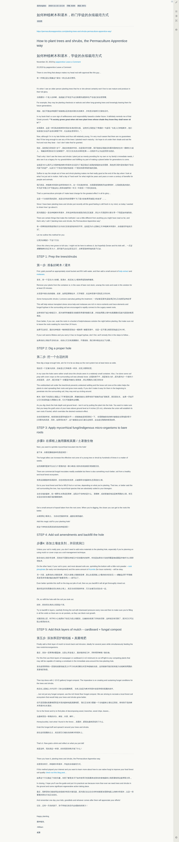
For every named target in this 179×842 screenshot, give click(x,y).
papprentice (60, 62)
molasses (41, 274)
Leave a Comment (73, 62)
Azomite (92, 569)
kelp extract (123, 271)
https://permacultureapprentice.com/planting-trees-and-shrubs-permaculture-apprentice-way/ (74, 31)
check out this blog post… (56, 773)
